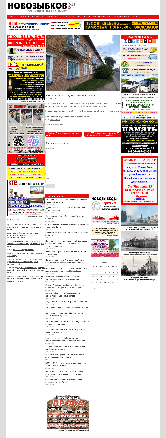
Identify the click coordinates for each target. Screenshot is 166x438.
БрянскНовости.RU (101, 17)
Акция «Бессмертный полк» (23, 250)
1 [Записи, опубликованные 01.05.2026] (109, 269)
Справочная (52, 17)
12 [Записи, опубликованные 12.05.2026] (97, 276)
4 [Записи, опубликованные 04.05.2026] (93, 273)
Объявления (37, 17)
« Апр (93, 288)
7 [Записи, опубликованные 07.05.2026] (105, 273)
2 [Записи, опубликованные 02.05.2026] (113, 269)
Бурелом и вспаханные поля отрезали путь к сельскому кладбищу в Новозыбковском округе (25, 227)
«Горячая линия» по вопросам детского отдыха (66, 307)
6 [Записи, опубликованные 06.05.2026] (101, 273)
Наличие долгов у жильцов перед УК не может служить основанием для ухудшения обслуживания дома (66, 243)
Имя (47, 170)
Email (48, 178)
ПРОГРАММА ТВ (83, 17)
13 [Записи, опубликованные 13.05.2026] (101, 276)
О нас (135, 17)
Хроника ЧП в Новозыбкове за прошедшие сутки (63, 134)
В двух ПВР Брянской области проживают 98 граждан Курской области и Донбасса (102, 134)
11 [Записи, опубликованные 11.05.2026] (93, 276)
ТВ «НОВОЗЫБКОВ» (121, 17)
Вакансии (24, 17)
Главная (13, 17)
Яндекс (62, 124)
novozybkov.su (55, 120)
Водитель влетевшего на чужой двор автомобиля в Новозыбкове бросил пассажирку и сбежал (25, 243)
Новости (56, 124)
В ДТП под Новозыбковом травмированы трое (66, 302)
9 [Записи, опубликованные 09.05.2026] (113, 273)
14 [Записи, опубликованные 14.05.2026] (105, 276)
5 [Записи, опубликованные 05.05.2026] (97, 273)
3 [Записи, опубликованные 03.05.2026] (117, 269)
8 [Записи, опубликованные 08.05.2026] (109, 273)
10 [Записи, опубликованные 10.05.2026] (117, 273)
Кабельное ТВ (67, 17)
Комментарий (51, 148)
